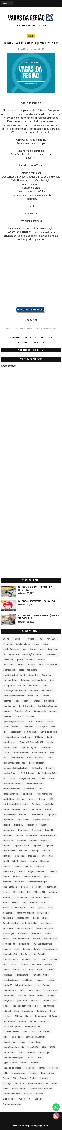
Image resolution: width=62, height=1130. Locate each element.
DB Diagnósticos (17, 758)
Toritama (6, 1078)
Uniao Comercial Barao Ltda (38, 1083)
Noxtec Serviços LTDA (10, 959)
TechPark (41, 1068)
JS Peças (6, 892)
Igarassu (28, 866)
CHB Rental (39, 737)
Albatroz (33, 649)
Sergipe (5, 1037)
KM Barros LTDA (39, 892)
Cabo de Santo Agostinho (47, 706)
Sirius (44, 1047)
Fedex (41, 789)
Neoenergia (7, 949)
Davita (5, 758)
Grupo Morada (8, 840)
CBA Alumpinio (42, 727)
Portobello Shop (9, 995)
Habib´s (15, 861)
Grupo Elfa (6, 825)
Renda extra (41, 1011)
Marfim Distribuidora (10, 923)
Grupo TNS (47, 851)
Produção (51, 995)
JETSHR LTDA (36, 887)
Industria (53, 871)
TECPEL (5, 1073)
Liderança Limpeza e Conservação (28, 897)
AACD (42, 639)
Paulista (16, 970)
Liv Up (24, 902)
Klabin (21, 892)
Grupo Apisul (51, 815)
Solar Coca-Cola (9, 1052)
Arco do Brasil (8, 665)
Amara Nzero (14, 654)
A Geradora (32, 639)
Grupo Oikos (45, 840)
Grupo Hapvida (23, 830)
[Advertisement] (31, 276)
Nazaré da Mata (24, 944)
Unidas (54, 1083)
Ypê (30, 1099)
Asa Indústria (52, 665)
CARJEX (30, 722)
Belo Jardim (33, 685)
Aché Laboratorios (23, 644)
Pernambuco (7, 975)
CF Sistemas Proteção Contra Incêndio (17, 737)
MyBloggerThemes (42, 1125)
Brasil (30, 36)
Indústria (6, 877)
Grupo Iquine (36, 830)
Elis (4, 778)
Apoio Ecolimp (8, 659)
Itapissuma (7, 882)
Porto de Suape (51, 990)
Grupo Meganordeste (48, 835)
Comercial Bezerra (9, 742)
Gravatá (48, 809)
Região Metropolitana (11, 1011)
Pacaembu (24, 964)
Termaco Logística (18, 1073)
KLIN (28, 892)
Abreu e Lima (51, 639)
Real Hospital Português (22, 1006)
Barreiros (22, 685)
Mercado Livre (23, 933)
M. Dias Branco (8, 913)
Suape (40, 1057)
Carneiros (40, 722)
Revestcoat (7, 1016)
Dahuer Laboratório (39, 753)
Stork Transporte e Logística (13, 1057)
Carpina (50, 722)
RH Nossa (18, 1016)
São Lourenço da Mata (11, 1032)
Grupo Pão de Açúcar (21, 846)
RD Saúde (6, 1006)
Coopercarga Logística (29, 747)
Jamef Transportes (10, 887)
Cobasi (49, 737)
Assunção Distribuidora (28, 670)
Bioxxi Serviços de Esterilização (14, 690)
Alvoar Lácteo (53, 649)
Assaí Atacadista (9, 670)
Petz (37, 985)
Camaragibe (7, 711)
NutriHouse (26, 959)
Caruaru (6, 727)
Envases (42, 778)
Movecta (6, 939)
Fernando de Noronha (10, 794)
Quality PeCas (22, 1001)
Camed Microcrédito (22, 711)
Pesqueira (39, 980)
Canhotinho (7, 716)
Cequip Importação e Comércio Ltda (24, 732)
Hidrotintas (44, 861)
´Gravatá (6, 639)
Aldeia (42, 649)
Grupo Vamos (20, 856)
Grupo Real (49, 846)
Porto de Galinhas (35, 990)
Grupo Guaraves (8, 830)
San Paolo (33, 1021)
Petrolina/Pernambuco (23, 985)
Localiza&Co (7, 908)
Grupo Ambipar (37, 815)
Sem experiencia (44, 1032)
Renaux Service (28, 1011)
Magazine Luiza (43, 913)
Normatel (26, 949)
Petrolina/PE (7, 985)
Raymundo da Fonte (49, 1001)
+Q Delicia (16, 639)
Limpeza (6, 902)
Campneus (53, 711)
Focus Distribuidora (44, 794)
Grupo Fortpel (32, 825)
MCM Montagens (9, 933)
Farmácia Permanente (35, 784)
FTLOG (51, 799)
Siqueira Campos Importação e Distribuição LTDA (21, 1047)
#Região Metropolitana (46, 329)
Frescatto (32, 799)
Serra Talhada (17, 1037)
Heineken (33, 861)
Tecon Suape (53, 1068)
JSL (14, 892)
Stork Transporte (45, 1052)
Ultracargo (7, 1083)
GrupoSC (6, 861)
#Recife (30, 329)
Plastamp (46, 985)
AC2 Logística (8, 644)
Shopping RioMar (35, 1042)
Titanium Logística (47, 1073)
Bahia (52, 680)
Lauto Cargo (53, 892)
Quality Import (8, 1001)
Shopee (22, 1042)
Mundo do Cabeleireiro (21, 939)
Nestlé (17, 949)
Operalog (53, 959)
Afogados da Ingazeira (11, 649)
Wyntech (22, 1099)
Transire (23, 1078)
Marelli (44, 918)
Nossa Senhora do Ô (10, 954)
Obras (36, 959)
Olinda (44, 959)
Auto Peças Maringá (10, 680)
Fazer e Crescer (29, 789)
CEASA (53, 727)
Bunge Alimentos (9, 706)
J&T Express (19, 882)
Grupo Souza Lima (9, 851)
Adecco (36, 644)
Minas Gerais (37, 933)
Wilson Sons (28, 1094)
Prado (31, 995)
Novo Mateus (25, 954)
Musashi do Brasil (50, 939)
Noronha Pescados (50, 949)
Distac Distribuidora (37, 763)
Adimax (45, 644)
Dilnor (50, 758)
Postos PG (22, 995)
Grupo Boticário (8, 820)
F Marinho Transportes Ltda (13, 784)
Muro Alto (36, 939)
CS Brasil (6, 753)
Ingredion (16, 877)
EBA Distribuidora (27, 773)
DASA (52, 753)
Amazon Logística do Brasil (32, 654)
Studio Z (31, 1057)
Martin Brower (46, 923)
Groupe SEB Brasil (9, 815)
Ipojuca (46, 877)
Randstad (34, 1001)
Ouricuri (14, 964)
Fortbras (20, 799)
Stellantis (31, 1052)
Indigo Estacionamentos (37, 871)
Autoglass (25, 680)
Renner (52, 1011)
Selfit (33, 1032)
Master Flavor (8, 928)
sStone (21, 1052)
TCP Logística (30, 1068)
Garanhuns (36, 804)
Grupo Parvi (37, 846)
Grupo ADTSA (24, 815)
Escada (51, 778)
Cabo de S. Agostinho (26, 706)
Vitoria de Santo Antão (11, 1094)
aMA (4, 654)
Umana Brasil (19, 1083)
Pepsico (40, 970)
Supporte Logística (10, 1063)
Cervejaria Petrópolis (49, 732)
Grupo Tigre (35, 851)
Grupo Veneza (33, 856)
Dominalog (49, 768)
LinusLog (15, 902)
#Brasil (8, 329)
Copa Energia (46, 747)
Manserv (36, 918)
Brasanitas (7, 701)
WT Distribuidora (9, 1099)
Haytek (23, 861)
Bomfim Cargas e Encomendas (14, 696)
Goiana (25, 809)
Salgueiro (22, 1021)
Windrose (39, 1094)
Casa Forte (16, 727)
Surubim (24, 1063)
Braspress (26, 701)
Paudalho (6, 970)
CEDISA (5, 732)
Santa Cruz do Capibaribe (12, 1026)
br (37, 696)
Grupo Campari (23, 820)
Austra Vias (46, 675)
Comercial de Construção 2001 (31, 742)
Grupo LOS (19, 835)
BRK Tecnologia (49, 701)
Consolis (50, 742)
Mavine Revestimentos (44, 928)
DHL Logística (39, 758)
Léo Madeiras (7, 897)
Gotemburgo (36, 809)
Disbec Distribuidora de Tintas (14, 763)
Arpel (41, 665)
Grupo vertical (47, 856)
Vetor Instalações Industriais (41, 1088)
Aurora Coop (33, 675)
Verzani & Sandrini (19, 1088)
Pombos (22, 990)
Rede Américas (48, 1006)
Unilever (6, 1088)
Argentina (31, 665)
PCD (24, 970)
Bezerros (45, 685)
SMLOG (52, 1047)
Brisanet (37, 701)
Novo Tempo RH (39, 954)
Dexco (29, 758)
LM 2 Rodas (34, 902)
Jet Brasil (24, 887)
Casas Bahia (28, 727)
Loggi (32, 908)
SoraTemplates (27, 1125)
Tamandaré (34, 1063)
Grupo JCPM (49, 830)
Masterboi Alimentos (24, 928)
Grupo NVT (33, 840)
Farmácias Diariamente (11, 789)
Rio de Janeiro (40, 1016)
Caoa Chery (30, 716)
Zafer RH (38, 1099)
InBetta (22, 871)
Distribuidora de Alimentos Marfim (15, 768)
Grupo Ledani (7, 835)
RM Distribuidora (9, 1021)
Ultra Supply (44, 1078)
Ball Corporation (9, 685)
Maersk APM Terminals (25, 913)
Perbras (50, 970)
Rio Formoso (53, 1016)
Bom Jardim (34, 690)
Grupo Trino (7, 856)
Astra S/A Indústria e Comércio (14, 675)
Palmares (48, 964)
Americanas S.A (52, 654)
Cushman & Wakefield (21, 753)
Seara (25, 1032)
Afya (24, 649)
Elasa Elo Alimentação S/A (47, 773)
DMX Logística (37, 768)
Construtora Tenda (10, 747)
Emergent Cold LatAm (27, 778)
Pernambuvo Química (10, 980)
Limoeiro (47, 897)
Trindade (33, 1078)
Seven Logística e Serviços (36, 1037)
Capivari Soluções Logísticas (13, 722)
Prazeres (40, 995)
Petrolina (50, 980)
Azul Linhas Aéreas (39, 680)
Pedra (31, 970)
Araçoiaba (30, 659)
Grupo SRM (23, 851)
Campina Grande (40, 711)
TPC (14, 1078)
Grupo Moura (21, 840)
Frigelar (42, 799)
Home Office (7, 866)
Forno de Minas (8, 799)
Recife (37, 1006)
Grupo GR (44, 825)
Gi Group (6, 809)
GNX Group (16, 809)
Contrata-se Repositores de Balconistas (36, 601)
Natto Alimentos (9, 944)
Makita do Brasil (23, 918)
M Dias (50, 908)
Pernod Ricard (27, 980)
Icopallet (18, 866)
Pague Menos (37, 964)
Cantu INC (18, 716)
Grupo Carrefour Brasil (41, 820)
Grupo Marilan (31, 835)
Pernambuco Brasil (22, 975)
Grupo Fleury (18, 825)
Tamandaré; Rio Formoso (12, 1068)
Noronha (37, 949)
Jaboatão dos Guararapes (37, 882)
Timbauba (32, 1073)
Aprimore (19, 659)
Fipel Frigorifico (27, 794)
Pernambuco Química (41, 975)
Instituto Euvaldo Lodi (32, 877)
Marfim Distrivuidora (29, 923)
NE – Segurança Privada (43, 944)
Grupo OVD (6, 846)
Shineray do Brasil (9, 1042)
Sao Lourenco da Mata (33, 1026)
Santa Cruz (44, 1021)
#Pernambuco (19, 329)
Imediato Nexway (9, 871)
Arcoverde (20, 665)
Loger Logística (20, 908)
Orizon (5, 964)
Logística (41, 908)
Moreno (48, 933)
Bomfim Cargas (47, 690)
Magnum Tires (8, 918)
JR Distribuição (50, 887)
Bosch (30, 696)
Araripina (41, 659)
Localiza (44, 902)
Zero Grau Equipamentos (12, 1104)
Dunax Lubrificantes (10, 773)
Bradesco (45, 696)
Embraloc (12, 778)
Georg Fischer (49, 804)
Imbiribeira (40, 866)
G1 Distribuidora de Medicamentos (15, 804)
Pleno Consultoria (9, 990)
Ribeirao (28, 1016)
